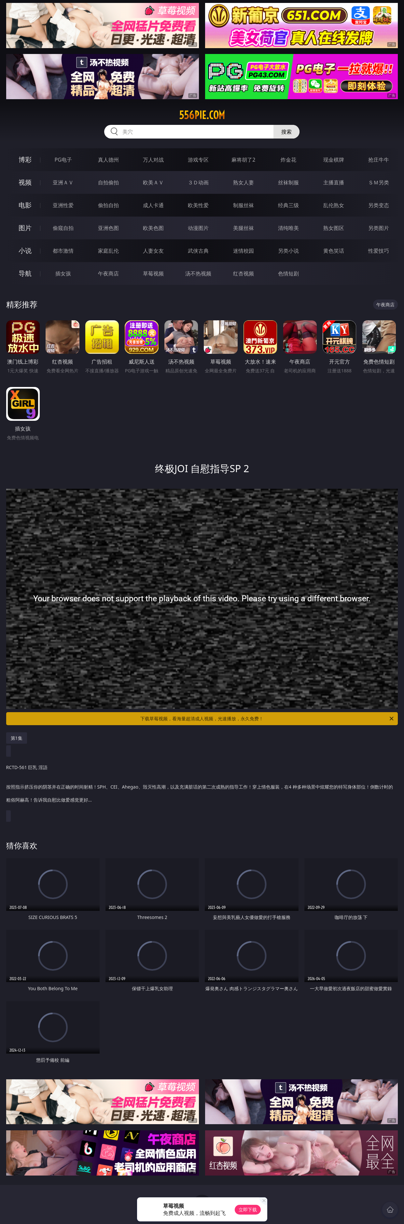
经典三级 (288, 205)
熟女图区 (333, 228)
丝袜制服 (288, 182)
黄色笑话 (333, 250)
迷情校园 (243, 250)
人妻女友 (153, 250)
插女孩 (63, 273)
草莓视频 (153, 273)
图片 (25, 227)
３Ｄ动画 (198, 182)
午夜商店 (108, 273)
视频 (25, 182)
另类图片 (378, 228)
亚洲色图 (108, 228)
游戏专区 (198, 159)
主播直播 (333, 182)
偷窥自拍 (63, 228)
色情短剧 (288, 273)
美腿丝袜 (243, 228)
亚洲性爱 (63, 205)
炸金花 (288, 159)
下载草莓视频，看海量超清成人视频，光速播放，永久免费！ (267, 719)
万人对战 (153, 159)
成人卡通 (153, 205)
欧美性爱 (198, 205)
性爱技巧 (378, 250)
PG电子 (63, 159)
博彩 (25, 159)
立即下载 (248, 1209)
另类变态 (378, 205)
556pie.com (202, 115)
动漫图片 (198, 228)
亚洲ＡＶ (63, 182)
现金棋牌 (333, 159)
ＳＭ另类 (378, 182)
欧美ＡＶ (153, 182)
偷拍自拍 (108, 205)
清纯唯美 (288, 228)
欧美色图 (153, 228)
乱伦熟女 (333, 205)
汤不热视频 (198, 273)
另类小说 (288, 250)
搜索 (286, 131)
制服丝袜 (243, 205)
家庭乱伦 (108, 250)
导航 (25, 273)
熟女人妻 (243, 182)
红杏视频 (243, 273)
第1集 (16, 738)
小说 (25, 250)
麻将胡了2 (243, 159)
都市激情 (63, 250)
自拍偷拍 (108, 182)
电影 (25, 205)
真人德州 (108, 159)
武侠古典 (198, 250)
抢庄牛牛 (378, 159)
